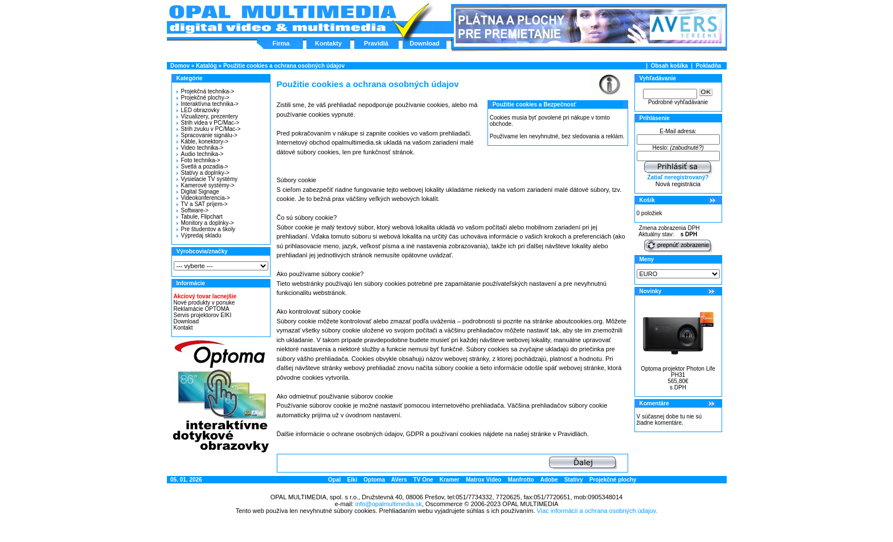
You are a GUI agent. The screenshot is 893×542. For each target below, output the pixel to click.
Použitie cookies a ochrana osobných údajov (284, 66)
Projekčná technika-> (206, 91)
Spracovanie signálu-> (207, 135)
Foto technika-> (198, 160)
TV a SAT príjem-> (202, 204)
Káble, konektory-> (203, 141)
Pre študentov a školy (206, 229)
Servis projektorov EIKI (203, 315)
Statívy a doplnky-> (203, 173)
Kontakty (328, 43)
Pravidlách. (573, 433)
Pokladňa (708, 66)
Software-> (193, 210)
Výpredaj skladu (199, 235)
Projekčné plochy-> (203, 98)
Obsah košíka (669, 66)
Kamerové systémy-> (206, 185)
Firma (281, 43)
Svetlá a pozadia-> (202, 166)
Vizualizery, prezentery (207, 116)
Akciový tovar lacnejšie (205, 296)
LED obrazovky (198, 110)
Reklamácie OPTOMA (202, 309)
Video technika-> (200, 148)
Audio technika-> (200, 154)
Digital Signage (198, 191)
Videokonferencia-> (203, 198)
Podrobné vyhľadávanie (678, 102)
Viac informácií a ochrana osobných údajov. (597, 510)
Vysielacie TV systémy (207, 179)
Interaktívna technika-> (208, 104)
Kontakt (183, 328)
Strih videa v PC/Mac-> (208, 123)
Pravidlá (376, 43)
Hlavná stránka (282, 19)
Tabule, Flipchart (200, 216)
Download (424, 43)
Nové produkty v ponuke (204, 302)
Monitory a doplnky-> (205, 223)
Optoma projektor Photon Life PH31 (678, 372)
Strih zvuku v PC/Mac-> (209, 129)
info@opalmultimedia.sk (388, 503)
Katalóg (206, 66)
